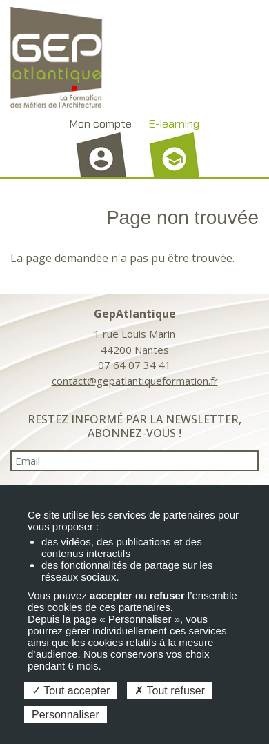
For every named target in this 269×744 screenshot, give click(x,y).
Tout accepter (71, 690)
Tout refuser (169, 690)
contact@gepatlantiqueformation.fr (135, 381)
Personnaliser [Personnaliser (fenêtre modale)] (65, 715)
